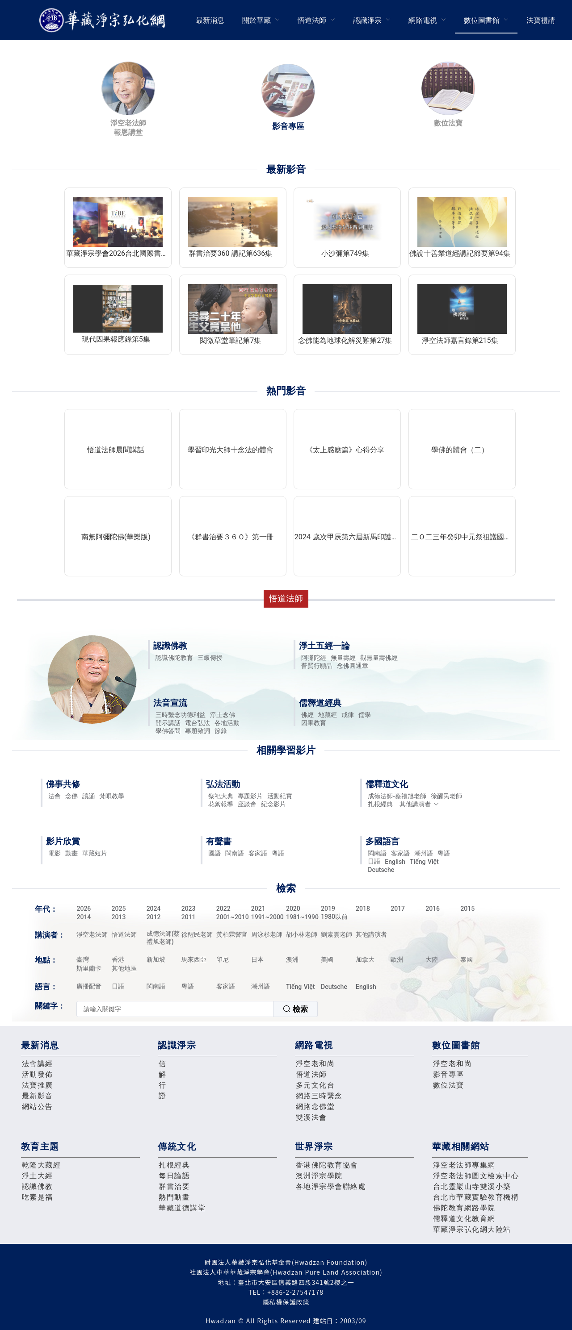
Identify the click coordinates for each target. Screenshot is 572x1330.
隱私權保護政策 (286, 1301)
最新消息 (210, 20)
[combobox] (197, 1009)
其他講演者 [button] (419, 804)
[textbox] (174, 1009)
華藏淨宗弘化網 (104, 20)
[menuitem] (210, 20)
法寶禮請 (540, 20)
